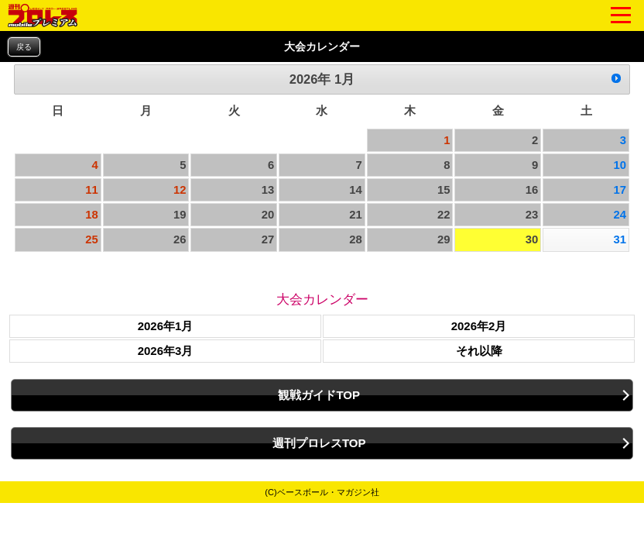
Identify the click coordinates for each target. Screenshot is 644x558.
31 (619, 239)
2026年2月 (479, 325)
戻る (24, 47)
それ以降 (479, 350)
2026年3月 (166, 350)
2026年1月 (166, 325)
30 (532, 239)
